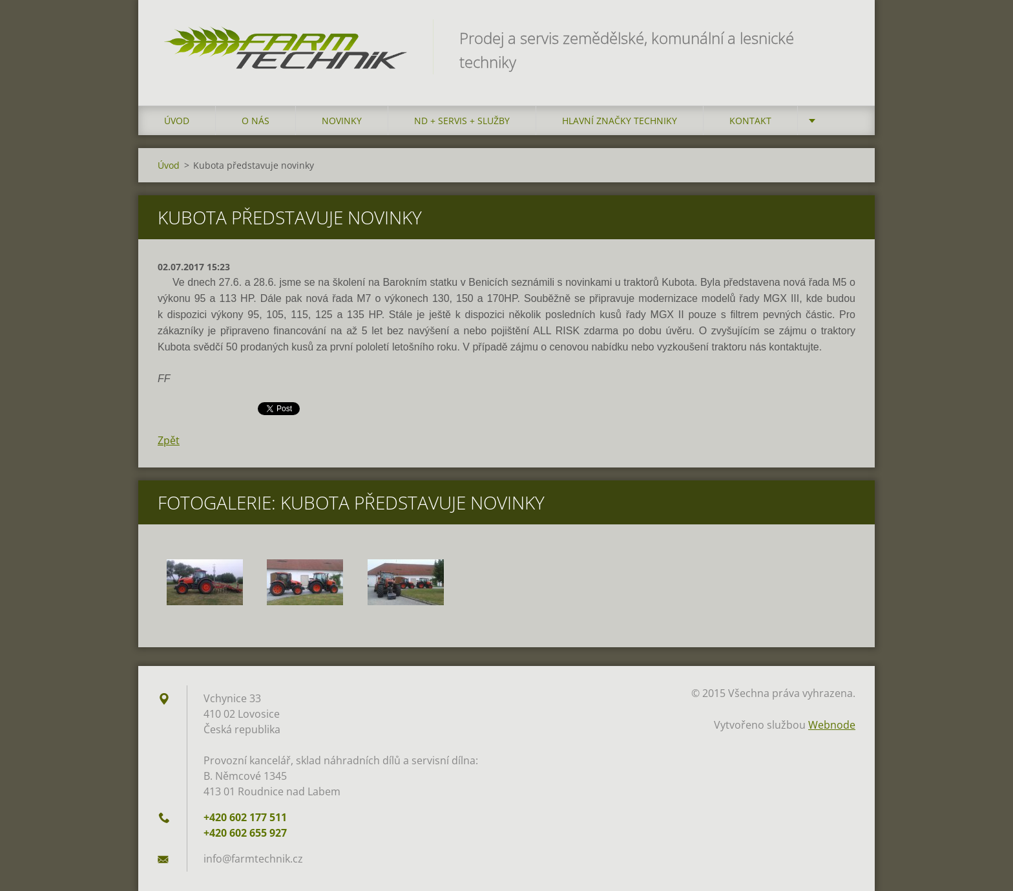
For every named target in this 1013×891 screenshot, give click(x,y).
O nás (255, 120)
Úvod (176, 120)
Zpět (169, 440)
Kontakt (750, 120)
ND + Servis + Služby (462, 120)
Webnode (831, 725)
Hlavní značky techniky (619, 120)
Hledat (841, 37)
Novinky (342, 120)
